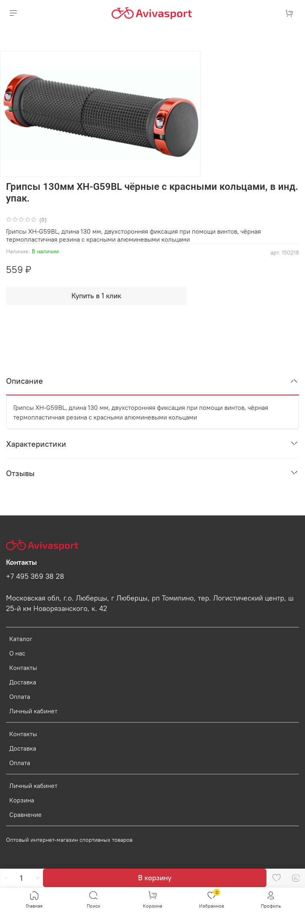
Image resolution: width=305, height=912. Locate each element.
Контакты (23, 668)
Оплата (19, 696)
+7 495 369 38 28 (35, 576)
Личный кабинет (33, 711)
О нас (17, 653)
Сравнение (25, 814)
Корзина (21, 800)
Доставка (22, 682)
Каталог (21, 639)
